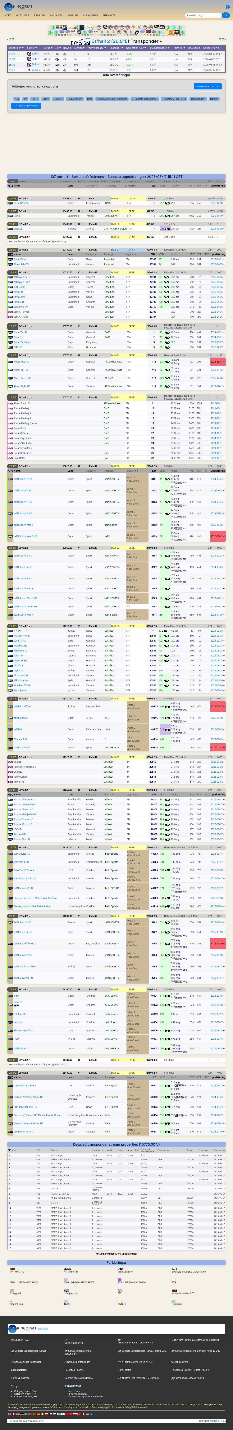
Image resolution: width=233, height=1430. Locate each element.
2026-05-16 (217, 943)
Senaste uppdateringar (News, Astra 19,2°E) (196, 1351)
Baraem (18, 1002)
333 (148, 237)
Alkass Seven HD (22, 378)
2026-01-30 (217, 685)
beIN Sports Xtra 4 (23, 614)
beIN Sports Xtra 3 (23, 588)
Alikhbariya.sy (21, 680)
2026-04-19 (217, 215)
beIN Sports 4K (22, 747)
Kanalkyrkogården (20, 1378)
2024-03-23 (217, 479)
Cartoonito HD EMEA (25, 1085)
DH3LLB (18, 228)
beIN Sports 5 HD (23, 513)
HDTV (35, 99)
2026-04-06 (217, 277)
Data (89, 99)
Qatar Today (20, 259)
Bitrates (214, 99)
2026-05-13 (217, 747)
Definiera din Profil (74, 1341)
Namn (16, 185)
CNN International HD (25, 1107)
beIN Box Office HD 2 (25, 943)
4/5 (153, 198)
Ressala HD (20, 834)
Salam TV (18, 655)
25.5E (222, 39)
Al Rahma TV (20, 650)
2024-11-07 (217, 1115)
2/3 (152, 224)
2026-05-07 (217, 342)
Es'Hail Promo (21, 203)
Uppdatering (218, 185)
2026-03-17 (217, 799)
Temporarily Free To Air (174, 99)
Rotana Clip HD (22, 839)
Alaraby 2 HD (21, 645)
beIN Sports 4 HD (23, 567)
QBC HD (18, 347)
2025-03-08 (217, 630)
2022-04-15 (217, 264)
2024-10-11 (217, 332)
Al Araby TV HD (22, 635)
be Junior (18, 1022)
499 (148, 224)
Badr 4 (35, 53)
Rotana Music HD (23, 824)
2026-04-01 (217, 259)
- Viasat (195, 1370)
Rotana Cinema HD (24, 799)
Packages (176, 1370)
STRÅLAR (72, 15)
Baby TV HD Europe (24, 870)
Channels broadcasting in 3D (188, 1378)
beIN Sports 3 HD (23, 502)
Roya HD (18, 292)
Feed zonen (74, 1391)
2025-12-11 (217, 598)
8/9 (152, 237)
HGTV (17, 1038)
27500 (149, 272)
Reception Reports (74, 1370)
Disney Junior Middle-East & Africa (32, 906)
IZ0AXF (17, 215)
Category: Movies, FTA (26, 1396)
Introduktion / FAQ (20, 1340)
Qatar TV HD (20, 332)
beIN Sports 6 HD (23, 555)
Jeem (16, 995)
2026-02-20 (217, 378)
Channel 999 (20, 739)
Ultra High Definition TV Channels (139, 1378)
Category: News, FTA (25, 1394)
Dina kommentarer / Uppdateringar (118, 1253)
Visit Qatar (19, 287)
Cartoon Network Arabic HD (28, 1097)
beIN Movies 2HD (23, 955)
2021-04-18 (217, 203)
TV (25, 99)
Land (70, 185)
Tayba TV (18, 670)
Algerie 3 (18, 665)
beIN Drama (20, 717)
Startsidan (28, 1328)
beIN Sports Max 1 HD (26, 598)
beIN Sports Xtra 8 (23, 524)
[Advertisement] (116, 145)
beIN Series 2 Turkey (25, 966)
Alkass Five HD (21, 361)
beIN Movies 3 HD (23, 888)
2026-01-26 (217, 524)
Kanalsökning (179, 1362)
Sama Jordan (20, 690)
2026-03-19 (217, 690)
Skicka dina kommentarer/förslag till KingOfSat (195, 1340)
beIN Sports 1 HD (23, 479)
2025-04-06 (217, 680)
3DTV (46, 99)
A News (18, 630)
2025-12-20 (217, 228)
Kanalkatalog (124, 1370)
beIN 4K (18, 729)
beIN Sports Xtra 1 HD (25, 536)
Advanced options (207, 86)
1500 (149, 198)
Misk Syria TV (21, 306)
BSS (91, 198)
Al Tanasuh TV (21, 675)
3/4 (155, 249)
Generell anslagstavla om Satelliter (85, 1396)
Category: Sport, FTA (25, 1391)
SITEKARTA (109, 15)
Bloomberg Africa (23, 1030)
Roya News (19, 296)
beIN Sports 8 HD (23, 578)
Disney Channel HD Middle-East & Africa (35, 898)
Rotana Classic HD (23, 809)
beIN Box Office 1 (23, 706)
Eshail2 (93, 211)
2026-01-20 (217, 614)
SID (154, 185)
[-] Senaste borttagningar (144, 99)
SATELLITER (22, 15)
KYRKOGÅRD (90, 15)
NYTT (8, 15)
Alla (17, 99)
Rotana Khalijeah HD (25, 814)
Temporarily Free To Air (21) (135, 1362)
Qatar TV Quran (22, 342)
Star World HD (21, 862)
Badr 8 (35, 64)
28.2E (11, 39)
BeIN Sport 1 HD (22, 922)
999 (148, 211)
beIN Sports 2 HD (23, 490)
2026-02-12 (217, 386)
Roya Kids (19, 301)
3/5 (152, 211)
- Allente (204, 1370)
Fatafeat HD (20, 1014)
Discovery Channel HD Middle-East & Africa (37, 1115)
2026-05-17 (217, 361)
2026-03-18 (217, 717)
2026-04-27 (217, 347)
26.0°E (120, 41)
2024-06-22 (217, 588)
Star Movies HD (22, 853)
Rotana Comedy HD (24, 804)
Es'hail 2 (101, 41)
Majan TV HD (21, 660)
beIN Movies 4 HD (23, 978)
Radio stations (75, 99)
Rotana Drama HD (23, 819)
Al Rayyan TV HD (22, 277)
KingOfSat (215, 1421)
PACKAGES (56, 15)
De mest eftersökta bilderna (79, 1378)
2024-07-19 (217, 1131)
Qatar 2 (18, 337)
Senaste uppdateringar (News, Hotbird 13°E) (142, 1351)
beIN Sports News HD (25, 606)
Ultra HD (58, 99)
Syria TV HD (20, 640)
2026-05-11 (217, 536)
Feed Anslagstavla (77, 1394)
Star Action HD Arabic (25, 878)
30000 (149, 249)
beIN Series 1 (21, 1048)
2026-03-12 (217, 369)
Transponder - (198, 99)
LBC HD (18, 829)
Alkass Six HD (21, 369)
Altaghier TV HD (22, 685)
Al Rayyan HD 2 (22, 282)
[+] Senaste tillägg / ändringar (112, 99)
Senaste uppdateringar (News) (28, 1351)
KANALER (39, 15)
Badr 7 (35, 59)
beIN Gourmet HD (23, 1131)
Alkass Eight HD (22, 386)
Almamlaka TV (21, 264)
